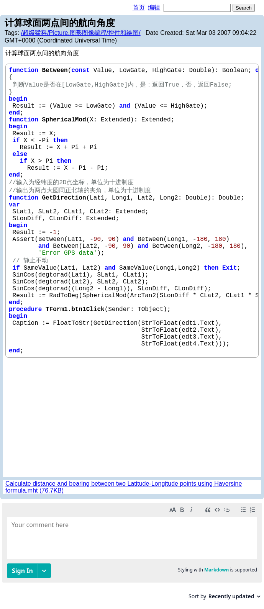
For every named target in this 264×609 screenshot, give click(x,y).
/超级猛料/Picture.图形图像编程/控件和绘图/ (81, 32)
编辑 (154, 7)
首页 (139, 7)
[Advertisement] (132, 417)
